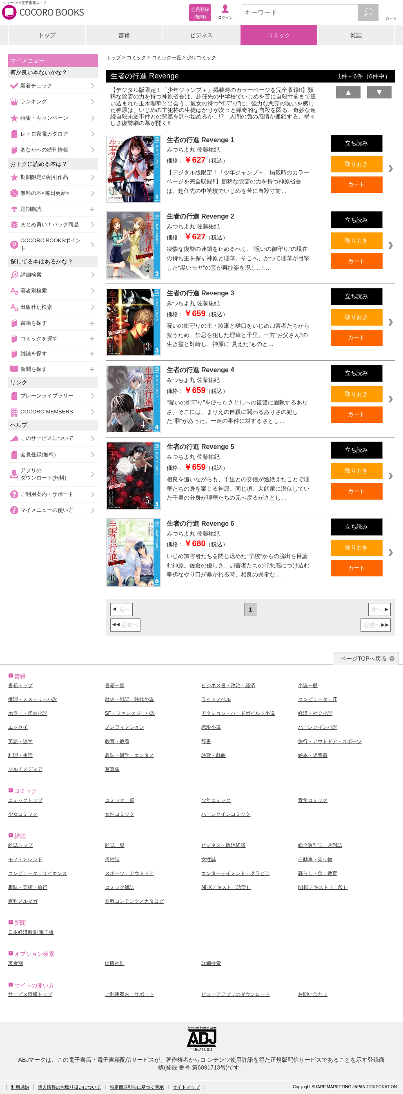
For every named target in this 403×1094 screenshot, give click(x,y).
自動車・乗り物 (315, 859)
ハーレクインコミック (225, 814)
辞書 (206, 741)
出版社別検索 (36, 307)
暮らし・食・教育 (317, 873)
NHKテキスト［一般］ (322, 887)
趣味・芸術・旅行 (27, 887)
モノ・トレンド (25, 859)
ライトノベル (216, 699)
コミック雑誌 (119, 887)
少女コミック (23, 814)
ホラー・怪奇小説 (27, 713)
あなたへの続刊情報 (44, 150)
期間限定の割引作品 (44, 177)
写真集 (112, 769)
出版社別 (115, 963)
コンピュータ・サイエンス (37, 873)
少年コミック (201, 57)
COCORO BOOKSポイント (50, 244)
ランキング (33, 101)
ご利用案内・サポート (46, 494)
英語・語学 (20, 741)
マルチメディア (25, 769)
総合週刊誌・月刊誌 (320, 845)
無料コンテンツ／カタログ (134, 901)
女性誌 (208, 859)
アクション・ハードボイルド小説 (238, 713)
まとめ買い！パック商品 (49, 224)
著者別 (15, 963)
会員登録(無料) (38, 454)
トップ (47, 35)
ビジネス (201, 35)
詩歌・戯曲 (213, 755)
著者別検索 (33, 291)
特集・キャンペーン (44, 118)
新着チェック (36, 86)
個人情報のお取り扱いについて (69, 1087)
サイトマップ (186, 1087)
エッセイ (18, 727)
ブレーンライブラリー (46, 396)
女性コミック (119, 814)
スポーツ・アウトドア (129, 873)
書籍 (124, 35)
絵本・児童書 (312, 755)
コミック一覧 (167, 57)
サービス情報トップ (30, 994)
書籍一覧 (115, 685)
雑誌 (356, 35)
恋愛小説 (211, 727)
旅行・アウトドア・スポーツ (330, 741)
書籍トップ (20, 685)
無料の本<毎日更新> (44, 193)
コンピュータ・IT (317, 699)
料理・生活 (20, 755)
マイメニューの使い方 (46, 510)
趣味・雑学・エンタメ (129, 755)
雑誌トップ (20, 845)
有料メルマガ (23, 901)
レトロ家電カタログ (44, 134)
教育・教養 (117, 741)
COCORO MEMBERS (46, 412)
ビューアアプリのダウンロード (235, 994)
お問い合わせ (312, 994)
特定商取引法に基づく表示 (137, 1087)
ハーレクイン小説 (317, 727)
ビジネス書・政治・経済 (228, 685)
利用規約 (20, 1087)
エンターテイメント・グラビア (235, 873)
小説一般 (308, 685)
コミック (278, 35)
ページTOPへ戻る (364, 658)
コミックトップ (25, 800)
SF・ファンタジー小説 (130, 713)
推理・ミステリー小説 (32, 699)
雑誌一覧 (115, 845)
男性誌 (112, 859)
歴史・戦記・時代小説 (129, 699)
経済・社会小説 (315, 713)
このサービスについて (46, 438)
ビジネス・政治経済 (223, 845)
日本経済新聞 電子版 (30, 932)
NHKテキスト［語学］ (226, 887)
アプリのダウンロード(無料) (43, 474)
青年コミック (312, 800)
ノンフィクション (124, 727)
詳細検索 (31, 275)
